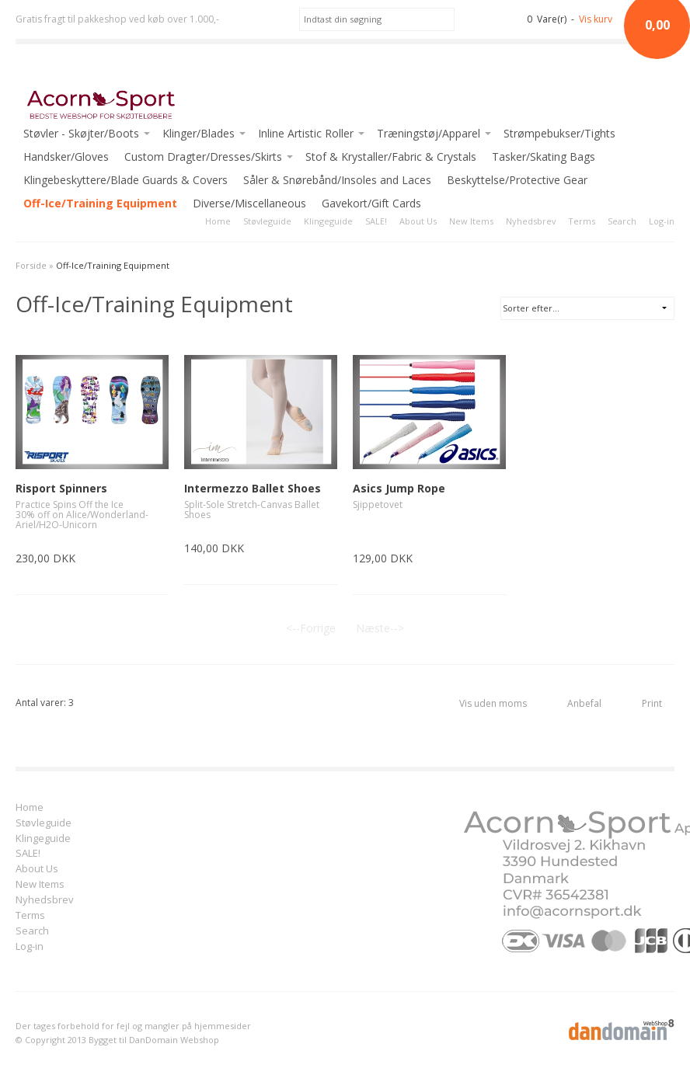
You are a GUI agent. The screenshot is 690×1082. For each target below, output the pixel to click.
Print (652, 703)
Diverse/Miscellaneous (249, 203)
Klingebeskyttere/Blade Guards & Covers (125, 179)
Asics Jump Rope (399, 488)
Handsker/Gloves (66, 156)
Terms (581, 221)
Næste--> (380, 628)
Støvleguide (267, 221)
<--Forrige (311, 628)
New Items (471, 221)
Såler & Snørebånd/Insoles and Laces (337, 179)
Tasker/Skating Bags (543, 156)
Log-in (661, 221)
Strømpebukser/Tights (559, 133)
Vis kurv (595, 19)
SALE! (376, 221)
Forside (31, 265)
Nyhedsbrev (531, 221)
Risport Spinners (61, 488)
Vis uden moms (493, 703)
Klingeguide (328, 221)
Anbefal (584, 703)
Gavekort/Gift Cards (371, 203)
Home (218, 221)
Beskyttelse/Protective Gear (517, 179)
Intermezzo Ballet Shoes (252, 488)
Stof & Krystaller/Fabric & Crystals (390, 156)
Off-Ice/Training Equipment (100, 203)
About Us (418, 221)
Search (622, 221)
